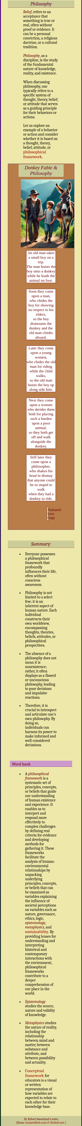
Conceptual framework (34, 1073)
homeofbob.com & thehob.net (45, 1122)
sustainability (36, 931)
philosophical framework (34, 154)
